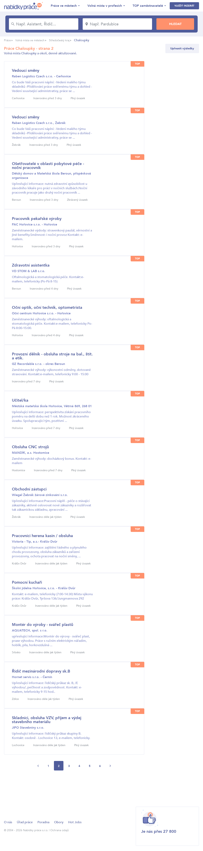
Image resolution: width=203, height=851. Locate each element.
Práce (7, 40)
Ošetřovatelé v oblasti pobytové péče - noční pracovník (48, 165)
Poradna (43, 822)
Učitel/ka (20, 400)
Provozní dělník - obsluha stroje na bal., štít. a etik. (52, 356)
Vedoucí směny (25, 70)
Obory (58, 822)
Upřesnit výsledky (182, 48)
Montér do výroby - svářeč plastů (42, 624)
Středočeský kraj (59, 40)
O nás (8, 822)
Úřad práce (25, 822)
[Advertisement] (76, 787)
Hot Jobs (74, 822)
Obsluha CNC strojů (30, 447)
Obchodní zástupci (29, 489)
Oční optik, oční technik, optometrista (47, 307)
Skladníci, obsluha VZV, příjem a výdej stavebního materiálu (46, 719)
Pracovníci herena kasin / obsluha (42, 535)
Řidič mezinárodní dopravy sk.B (41, 671)
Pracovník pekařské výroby (36, 218)
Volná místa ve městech (30, 40)
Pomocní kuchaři (27, 582)
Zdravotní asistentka (31, 265)
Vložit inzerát (184, 5)
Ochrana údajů (59, 830)
